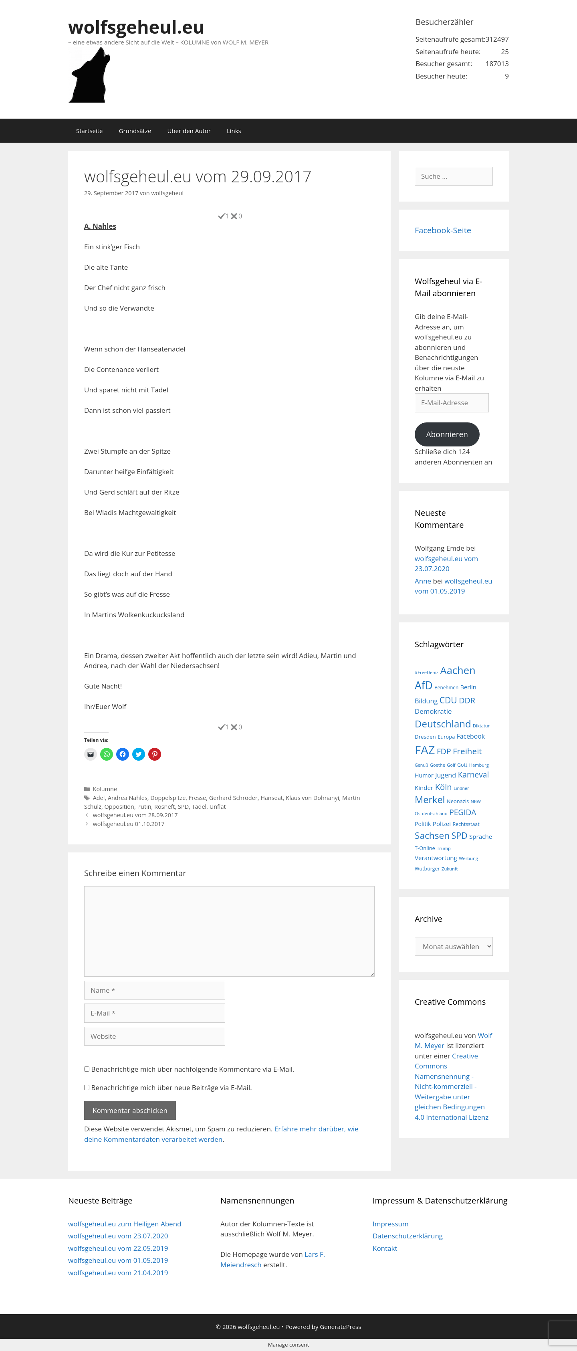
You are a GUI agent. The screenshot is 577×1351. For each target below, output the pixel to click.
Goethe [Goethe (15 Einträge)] (437, 765)
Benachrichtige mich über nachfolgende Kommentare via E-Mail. (192, 1069)
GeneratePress (340, 1327)
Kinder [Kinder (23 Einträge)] (424, 788)
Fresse (197, 798)
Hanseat (271, 798)
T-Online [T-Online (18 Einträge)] (425, 848)
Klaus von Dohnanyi (312, 798)
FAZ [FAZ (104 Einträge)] (425, 750)
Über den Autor (188, 131)
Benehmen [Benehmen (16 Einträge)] (446, 687)
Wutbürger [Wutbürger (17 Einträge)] (427, 868)
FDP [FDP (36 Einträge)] (444, 751)
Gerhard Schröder (233, 798)
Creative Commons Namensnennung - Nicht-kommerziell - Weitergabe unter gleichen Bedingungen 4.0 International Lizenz (451, 1086)
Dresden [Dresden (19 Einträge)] (425, 736)
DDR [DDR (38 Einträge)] (467, 700)
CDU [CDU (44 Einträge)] (448, 700)
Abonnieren (447, 434)
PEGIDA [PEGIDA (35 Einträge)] (462, 812)
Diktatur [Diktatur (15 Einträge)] (481, 726)
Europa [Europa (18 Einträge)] (446, 736)
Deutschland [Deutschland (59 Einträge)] (443, 723)
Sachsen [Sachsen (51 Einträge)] (432, 835)
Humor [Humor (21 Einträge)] (424, 775)
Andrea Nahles (127, 798)
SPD (183, 806)
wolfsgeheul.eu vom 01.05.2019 (118, 1260)
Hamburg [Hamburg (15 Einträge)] (479, 765)
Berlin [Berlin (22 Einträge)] (468, 687)
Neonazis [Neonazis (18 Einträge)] (458, 801)
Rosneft (164, 806)
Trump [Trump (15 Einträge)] (444, 848)
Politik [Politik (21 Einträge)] (423, 824)
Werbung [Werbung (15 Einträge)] (468, 858)
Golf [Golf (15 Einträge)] (451, 765)
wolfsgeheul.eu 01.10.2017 (129, 824)
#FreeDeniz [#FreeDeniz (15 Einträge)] (426, 672)
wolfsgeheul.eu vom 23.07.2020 (118, 1235)
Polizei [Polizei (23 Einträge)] (442, 824)
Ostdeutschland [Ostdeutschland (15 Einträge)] (431, 813)
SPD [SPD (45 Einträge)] (460, 835)
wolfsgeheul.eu (136, 26)
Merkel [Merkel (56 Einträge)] (430, 799)
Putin (144, 806)
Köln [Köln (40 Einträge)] (443, 786)
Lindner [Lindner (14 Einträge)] (461, 788)
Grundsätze (135, 131)
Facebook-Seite (443, 230)
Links (234, 131)
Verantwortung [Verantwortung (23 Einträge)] (436, 858)
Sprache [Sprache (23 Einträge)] (480, 836)
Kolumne (105, 789)
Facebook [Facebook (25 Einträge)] (471, 736)
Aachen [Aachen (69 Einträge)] (457, 670)
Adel (99, 798)
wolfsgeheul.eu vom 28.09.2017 (135, 815)
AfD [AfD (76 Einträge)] (424, 685)
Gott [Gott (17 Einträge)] (462, 764)
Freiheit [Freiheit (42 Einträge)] (467, 751)
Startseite (89, 131)
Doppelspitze (168, 798)
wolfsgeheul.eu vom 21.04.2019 (118, 1272)
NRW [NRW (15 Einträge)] (476, 801)
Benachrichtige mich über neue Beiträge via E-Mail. (171, 1087)
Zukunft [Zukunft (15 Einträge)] (450, 869)
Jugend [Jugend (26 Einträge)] (445, 775)
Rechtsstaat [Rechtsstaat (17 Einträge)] (465, 824)
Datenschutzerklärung (408, 1235)
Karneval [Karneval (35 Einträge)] (473, 774)
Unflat (218, 806)
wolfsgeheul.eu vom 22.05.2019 (118, 1248)
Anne (423, 581)
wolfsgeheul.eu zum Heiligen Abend (124, 1223)
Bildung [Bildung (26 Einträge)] (426, 701)
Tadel (199, 806)
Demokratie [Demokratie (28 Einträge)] (433, 711)
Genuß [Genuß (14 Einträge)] (421, 765)
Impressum (391, 1223)
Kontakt (385, 1248)
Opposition (119, 806)
